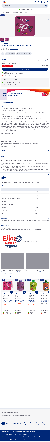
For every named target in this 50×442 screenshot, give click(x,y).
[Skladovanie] (25, 218)
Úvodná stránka (4, 12)
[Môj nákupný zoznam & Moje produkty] (38, 2)
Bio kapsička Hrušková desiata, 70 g (32, 302)
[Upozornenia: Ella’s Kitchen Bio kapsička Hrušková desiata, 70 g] (31, 310)
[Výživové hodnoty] (25, 186)
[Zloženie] (25, 156)
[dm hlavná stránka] (3, 2)
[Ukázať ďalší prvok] (46, 288)
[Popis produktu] (25, 106)
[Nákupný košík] (44, 2)
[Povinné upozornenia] (25, 150)
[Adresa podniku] (25, 226)
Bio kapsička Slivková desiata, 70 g (20, 301)
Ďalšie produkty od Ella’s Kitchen (21, 241)
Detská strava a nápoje (17, 12)
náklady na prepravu (16, 63)
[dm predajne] (35, 2)
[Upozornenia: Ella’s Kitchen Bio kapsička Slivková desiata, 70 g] (18, 310)
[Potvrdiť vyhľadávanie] (46, 6)
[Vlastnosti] (25, 139)
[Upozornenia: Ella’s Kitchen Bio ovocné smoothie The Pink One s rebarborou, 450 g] (6, 310)
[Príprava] (25, 174)
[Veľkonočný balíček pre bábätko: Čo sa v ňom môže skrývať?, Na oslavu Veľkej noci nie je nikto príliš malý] (12, 264)
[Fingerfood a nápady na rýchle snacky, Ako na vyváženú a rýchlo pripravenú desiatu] (37, 264)
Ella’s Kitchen (4, 43)
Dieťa (10, 12)
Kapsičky (25, 12)
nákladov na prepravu (27, 411)
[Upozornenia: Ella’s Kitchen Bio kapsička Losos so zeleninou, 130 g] (44, 310)
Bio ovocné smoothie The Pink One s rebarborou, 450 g (7, 302)
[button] (48, 2)
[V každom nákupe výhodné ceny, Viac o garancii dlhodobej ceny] (25, 94)
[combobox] (25, 6)
